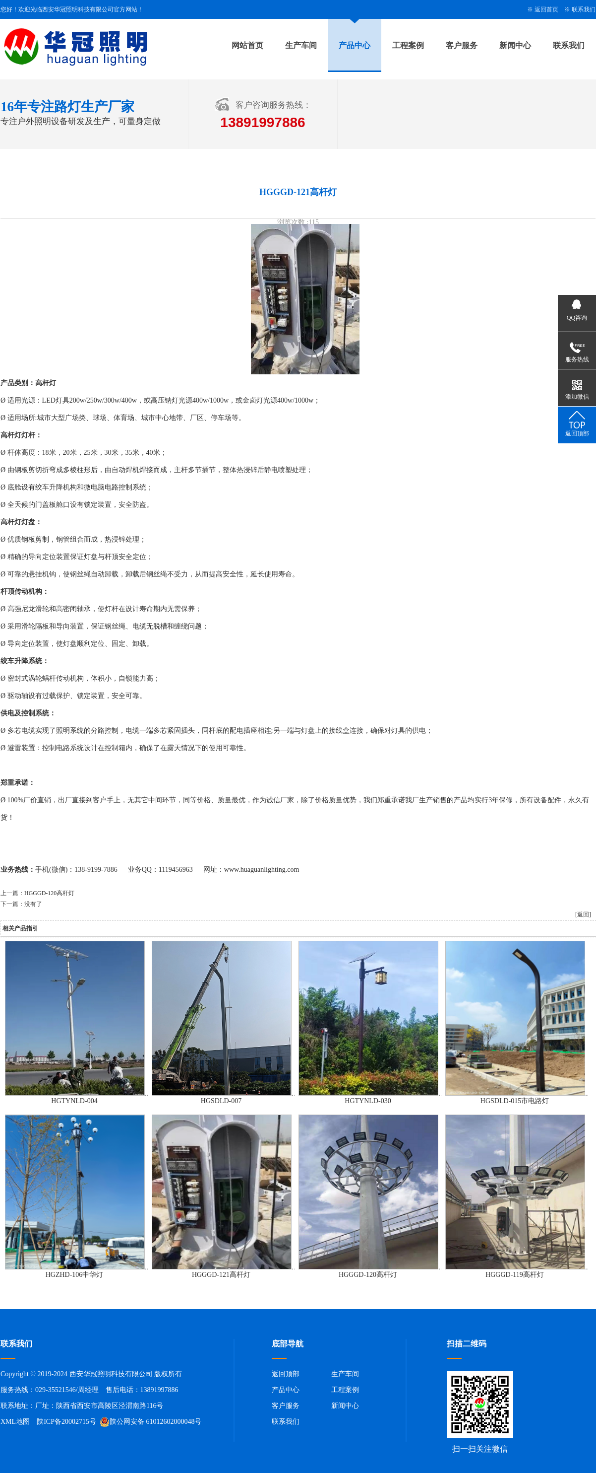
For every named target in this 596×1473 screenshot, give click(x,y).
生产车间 (301, 45)
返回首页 (546, 9)
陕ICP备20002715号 (66, 1421)
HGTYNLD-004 (74, 1101)
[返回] (583, 914)
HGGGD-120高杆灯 (49, 893)
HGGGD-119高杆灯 (514, 1274)
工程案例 (408, 45)
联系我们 (584, 9)
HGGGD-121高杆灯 (221, 1274)
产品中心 (354, 45)
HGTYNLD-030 (368, 1101)
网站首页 (247, 45)
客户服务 (461, 45)
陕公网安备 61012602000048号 (151, 1422)
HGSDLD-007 (221, 1101)
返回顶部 (285, 1374)
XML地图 (15, 1421)
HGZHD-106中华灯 (75, 1274)
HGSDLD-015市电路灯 (514, 1101)
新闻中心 (515, 45)
